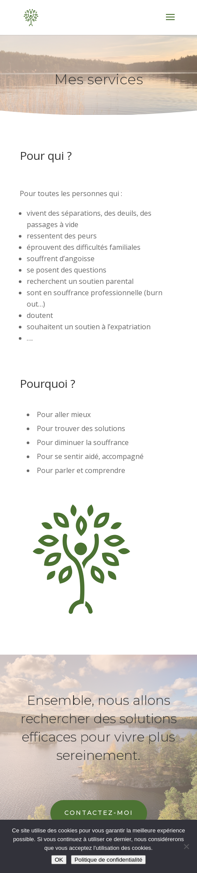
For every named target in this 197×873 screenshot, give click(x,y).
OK (59, 859)
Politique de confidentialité (108, 859)
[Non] (186, 846)
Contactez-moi (98, 813)
